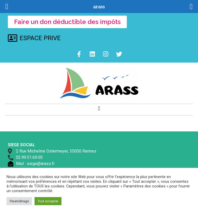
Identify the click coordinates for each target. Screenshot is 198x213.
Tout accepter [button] (48, 201)
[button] (99, 108)
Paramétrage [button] (19, 201)
